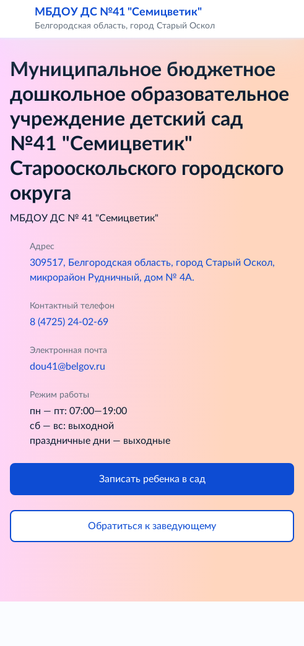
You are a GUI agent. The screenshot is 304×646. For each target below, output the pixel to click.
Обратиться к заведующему (152, 526)
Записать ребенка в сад (152, 479)
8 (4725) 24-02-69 (69, 322)
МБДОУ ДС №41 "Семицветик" (118, 12)
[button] (286, 18)
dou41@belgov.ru (67, 367)
